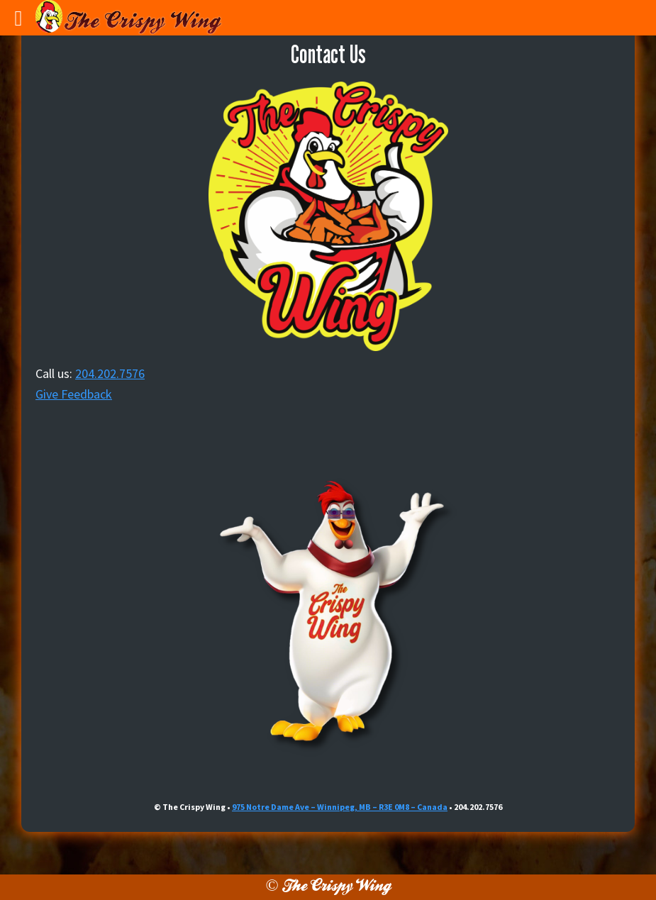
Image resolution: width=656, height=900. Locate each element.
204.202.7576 (110, 373)
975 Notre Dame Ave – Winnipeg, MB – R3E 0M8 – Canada (339, 806)
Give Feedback (73, 394)
